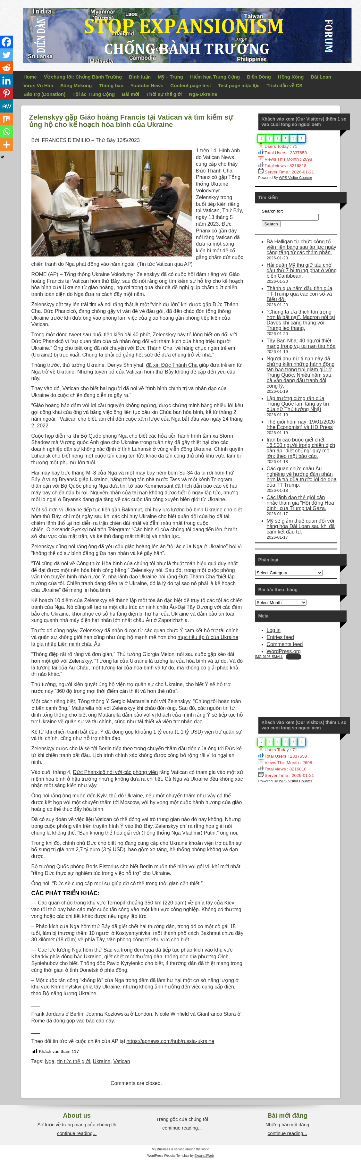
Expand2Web (204, 1155)
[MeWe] (6, 106)
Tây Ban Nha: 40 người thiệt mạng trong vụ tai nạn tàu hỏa (301, 343)
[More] (6, 144)
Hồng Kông (291, 77)
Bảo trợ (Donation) (44, 94)
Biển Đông (259, 77)
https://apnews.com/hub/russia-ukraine (170, 1041)
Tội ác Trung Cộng (93, 94)
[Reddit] (6, 67)
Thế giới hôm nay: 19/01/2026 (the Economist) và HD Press (301, 424)
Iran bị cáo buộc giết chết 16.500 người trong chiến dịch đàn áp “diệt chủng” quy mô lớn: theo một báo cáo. (301, 448)
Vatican (121, 1061)
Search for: (272, 211)
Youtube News (146, 85)
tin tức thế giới (73, 1061)
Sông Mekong (76, 85)
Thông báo (111, 85)
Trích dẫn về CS (284, 85)
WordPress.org (284, 651)
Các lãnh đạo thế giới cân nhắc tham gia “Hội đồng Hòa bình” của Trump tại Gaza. (300, 503)
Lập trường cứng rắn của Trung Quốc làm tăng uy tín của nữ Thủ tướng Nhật (298, 404)
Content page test (190, 85)
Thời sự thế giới (164, 94)
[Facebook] (6, 42)
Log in (274, 630)
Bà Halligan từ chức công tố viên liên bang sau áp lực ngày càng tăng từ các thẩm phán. (301, 247)
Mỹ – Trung (170, 77)
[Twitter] (6, 54)
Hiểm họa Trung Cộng (215, 77)
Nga (49, 1061)
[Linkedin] (6, 80)
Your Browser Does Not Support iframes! (303, 684)
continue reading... (77, 1133)
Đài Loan (321, 77)
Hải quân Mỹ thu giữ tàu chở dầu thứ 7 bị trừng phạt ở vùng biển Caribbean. (302, 270)
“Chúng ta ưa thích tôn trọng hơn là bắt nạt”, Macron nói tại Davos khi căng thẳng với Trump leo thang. (301, 320)
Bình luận (140, 77)
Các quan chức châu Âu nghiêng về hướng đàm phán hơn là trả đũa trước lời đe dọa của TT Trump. (302, 477)
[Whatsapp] (6, 131)
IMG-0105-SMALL (269, 657)
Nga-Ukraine (203, 94)
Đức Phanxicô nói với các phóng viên (115, 772)
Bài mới (130, 94)
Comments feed (285, 644)
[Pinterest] (6, 93)
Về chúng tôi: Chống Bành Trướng (83, 77)
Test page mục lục (238, 85)
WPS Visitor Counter (295, 178)
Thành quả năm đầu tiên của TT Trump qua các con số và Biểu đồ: (299, 294)
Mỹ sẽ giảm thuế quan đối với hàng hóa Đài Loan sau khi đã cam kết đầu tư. (301, 526)
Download (293, 657)
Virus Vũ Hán (38, 85)
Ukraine (101, 1061)
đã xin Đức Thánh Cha (171, 365)
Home (30, 77)
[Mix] (6, 119)
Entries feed (280, 637)
